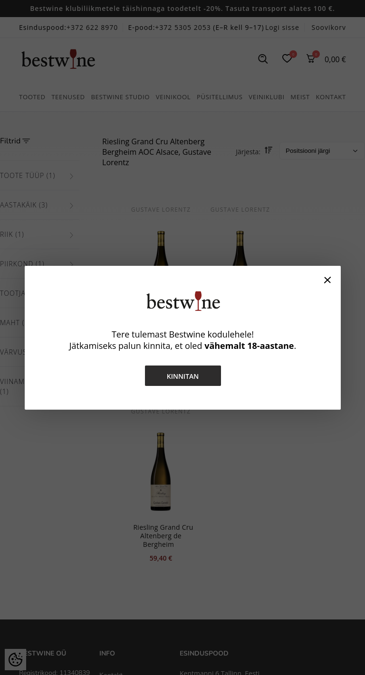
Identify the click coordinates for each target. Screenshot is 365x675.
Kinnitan (182, 376)
